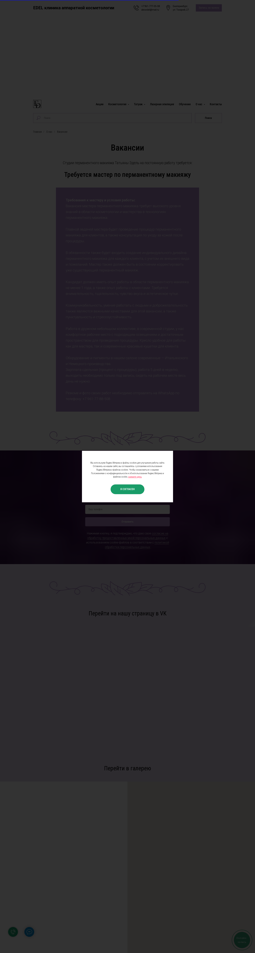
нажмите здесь (135, 477)
